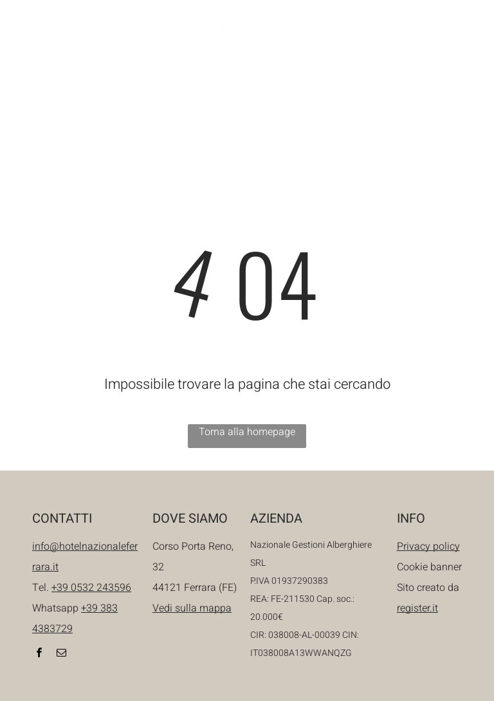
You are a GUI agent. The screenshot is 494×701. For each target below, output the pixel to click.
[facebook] (395, 50)
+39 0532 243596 (91, 587)
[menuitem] (106, 114)
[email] (417, 50)
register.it (417, 608)
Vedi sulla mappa (192, 608)
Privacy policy (428, 546)
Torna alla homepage (247, 432)
